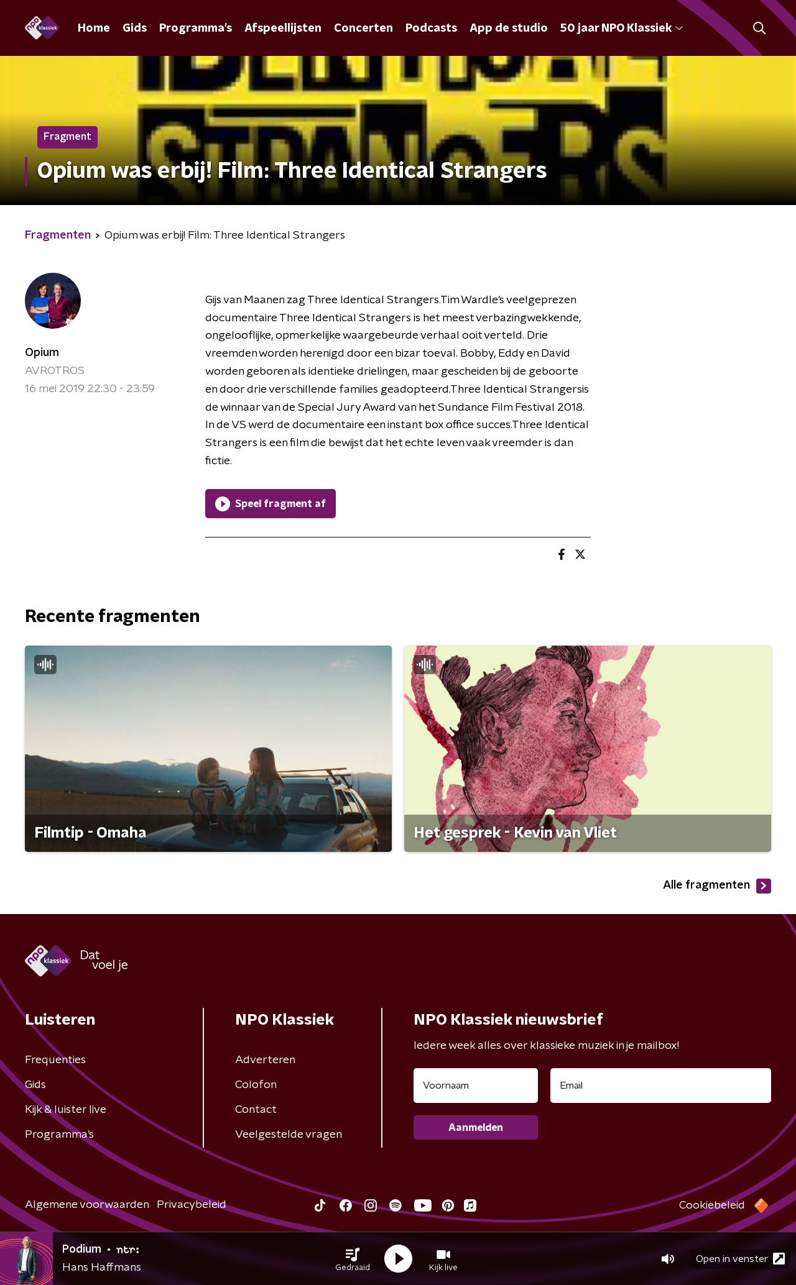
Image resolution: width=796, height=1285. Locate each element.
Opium (42, 353)
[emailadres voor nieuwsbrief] (660, 1085)
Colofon (256, 1085)
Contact (256, 1109)
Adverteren (265, 1060)
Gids (135, 28)
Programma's (195, 28)
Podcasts (431, 28)
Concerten (363, 28)
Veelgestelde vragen (288, 1134)
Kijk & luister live (65, 1109)
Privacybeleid (191, 1204)
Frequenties (55, 1060)
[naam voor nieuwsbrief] (476, 1085)
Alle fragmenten (717, 886)
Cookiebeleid (712, 1205)
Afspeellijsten (283, 28)
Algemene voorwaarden (87, 1204)
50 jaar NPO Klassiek (621, 28)
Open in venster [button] (740, 1258)
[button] (353, 1259)
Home (94, 28)
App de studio (509, 28)
